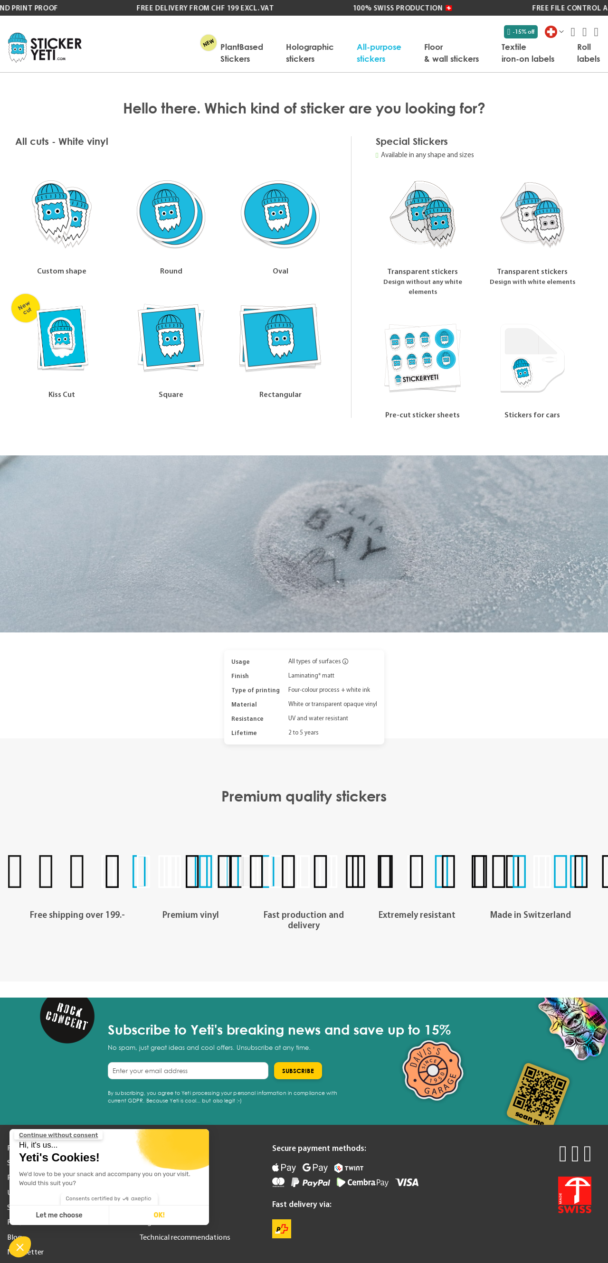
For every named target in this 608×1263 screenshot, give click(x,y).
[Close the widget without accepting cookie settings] (58, 1135)
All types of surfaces (314, 661)
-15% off (520, 32)
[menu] (345, 53)
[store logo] (45, 48)
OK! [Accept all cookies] (158, 1215)
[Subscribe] (298, 1070)
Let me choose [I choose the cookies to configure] (59, 1215)
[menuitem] (241, 53)
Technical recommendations (185, 1237)
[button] (20, 1246)
